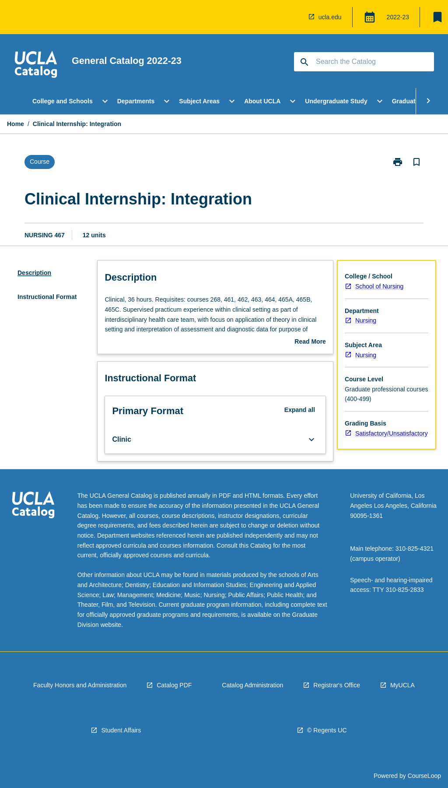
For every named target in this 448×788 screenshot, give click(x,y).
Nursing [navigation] (365, 320)
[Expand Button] (311, 440)
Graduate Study (415, 101)
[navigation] (36, 65)
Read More (310, 342)
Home (15, 123)
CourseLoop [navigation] (424, 775)
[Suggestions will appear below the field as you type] (364, 61)
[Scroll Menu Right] (428, 101)
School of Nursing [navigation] (379, 286)
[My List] (437, 17)
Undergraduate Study (336, 101)
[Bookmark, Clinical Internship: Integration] (417, 162)
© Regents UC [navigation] (326, 730)
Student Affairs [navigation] (121, 730)
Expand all (299, 409)
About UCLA (262, 101)
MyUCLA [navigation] (402, 685)
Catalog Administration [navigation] (252, 685)
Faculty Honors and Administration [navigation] (79, 685)
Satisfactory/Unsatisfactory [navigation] (391, 433)
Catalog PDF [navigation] (174, 685)
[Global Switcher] (370, 17)
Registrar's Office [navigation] (336, 685)
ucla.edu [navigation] (330, 17)
